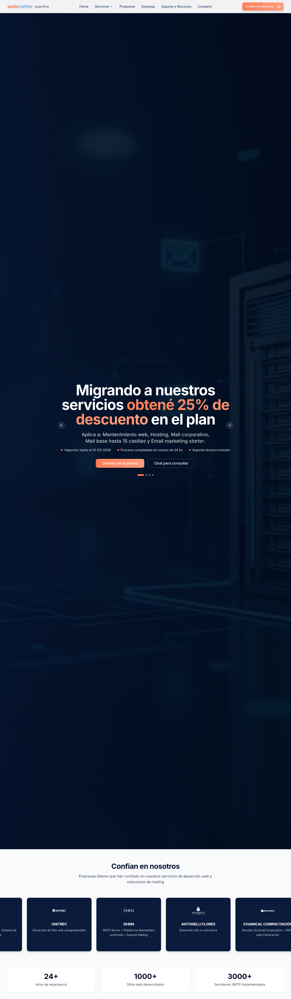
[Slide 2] (146, 475)
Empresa (148, 6)
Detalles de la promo (120, 463)
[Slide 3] (149, 475)
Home (84, 6)
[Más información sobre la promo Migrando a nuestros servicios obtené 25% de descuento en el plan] (120, 463)
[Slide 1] (140, 475)
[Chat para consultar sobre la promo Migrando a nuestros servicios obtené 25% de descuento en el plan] (171, 463)
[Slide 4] (153, 475)
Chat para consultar (171, 463)
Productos (127, 6)
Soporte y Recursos (176, 6)
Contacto (205, 6)
